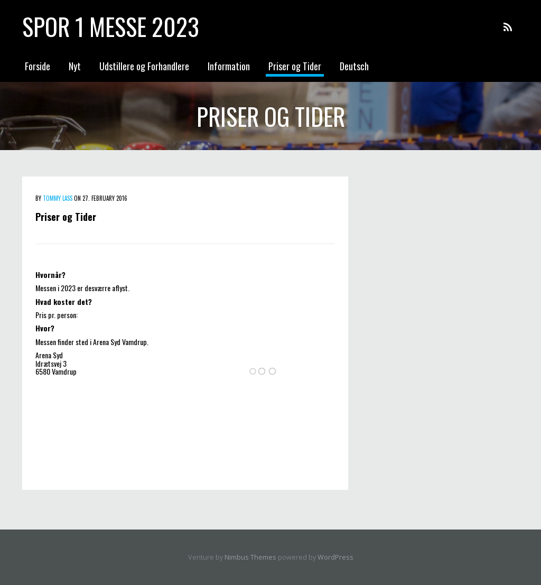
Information (229, 66)
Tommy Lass (57, 198)
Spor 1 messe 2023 (110, 26)
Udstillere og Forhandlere (144, 66)
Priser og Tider (294, 66)
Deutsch (354, 66)
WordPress (335, 557)
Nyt (75, 66)
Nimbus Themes (250, 557)
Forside (37, 66)
